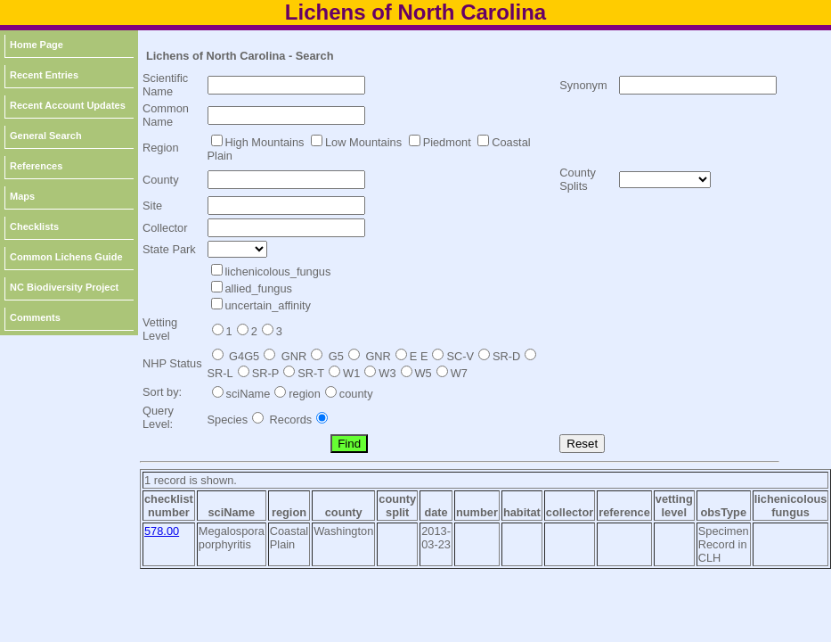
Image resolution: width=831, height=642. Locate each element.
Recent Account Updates (68, 105)
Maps (22, 196)
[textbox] (286, 85)
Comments (35, 317)
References (36, 165)
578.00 (161, 531)
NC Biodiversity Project (64, 287)
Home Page (36, 44)
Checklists (34, 226)
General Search (46, 135)
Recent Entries (44, 75)
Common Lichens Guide (66, 256)
